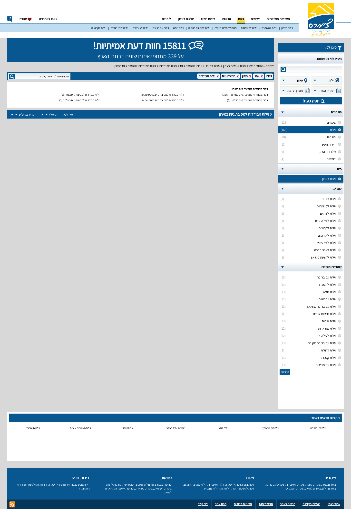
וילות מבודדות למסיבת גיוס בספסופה (164, 94)
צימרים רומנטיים (294, 488)
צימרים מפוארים (144, 488)
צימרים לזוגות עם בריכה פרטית (139, 484)
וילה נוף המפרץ (270, 428)
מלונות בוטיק (186, 19)
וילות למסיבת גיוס (191, 66)
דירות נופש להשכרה (59, 484)
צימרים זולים (329, 488)
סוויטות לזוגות (113, 484)
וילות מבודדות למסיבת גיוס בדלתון (249, 100)
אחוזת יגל (128, 428)
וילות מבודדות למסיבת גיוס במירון (135, 66)
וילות (241, 19)
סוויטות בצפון (164, 484)
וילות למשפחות (249, 28)
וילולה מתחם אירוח (80, 428)
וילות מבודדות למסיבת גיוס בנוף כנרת (247, 94)
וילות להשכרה (269, 28)
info (9, 19)
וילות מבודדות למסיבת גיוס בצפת (82, 94)
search (283, 69)
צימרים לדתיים (313, 488)
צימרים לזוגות (313, 484)
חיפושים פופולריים (278, 19)
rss (12, 504)
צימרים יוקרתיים (163, 488)
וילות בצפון (287, 28)
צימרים (255, 19)
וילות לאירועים (140, 28)
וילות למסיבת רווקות (199, 28)
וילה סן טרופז (33, 428)
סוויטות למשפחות (124, 488)
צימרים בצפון (329, 484)
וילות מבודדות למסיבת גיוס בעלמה (81, 100)
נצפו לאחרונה (48, 19)
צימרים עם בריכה (274, 484)
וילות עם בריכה (161, 28)
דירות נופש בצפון (80, 484)
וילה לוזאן (223, 428)
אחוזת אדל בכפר (175, 428)
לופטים (166, 19)
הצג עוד (285, 372)
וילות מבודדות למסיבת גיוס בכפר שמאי (163, 100)
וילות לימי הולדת (119, 28)
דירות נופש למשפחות (35, 484)
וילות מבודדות (168, 66)
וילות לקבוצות (98, 28)
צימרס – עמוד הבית (261, 66)
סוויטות (226, 19)
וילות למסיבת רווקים (225, 28)
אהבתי (25, 19)
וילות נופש (178, 28)
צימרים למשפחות (294, 484)
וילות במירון (212, 66)
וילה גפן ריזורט (318, 428)
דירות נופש (208, 19)
